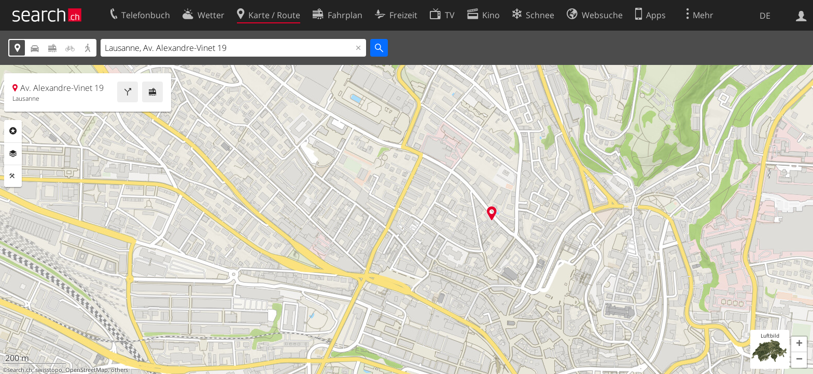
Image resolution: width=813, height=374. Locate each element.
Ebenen (13, 154)
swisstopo (48, 369)
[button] (799, 344)
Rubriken (13, 131)
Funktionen (13, 176)
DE (765, 15)
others (119, 369)
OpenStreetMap (86, 369)
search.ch (19, 369)
